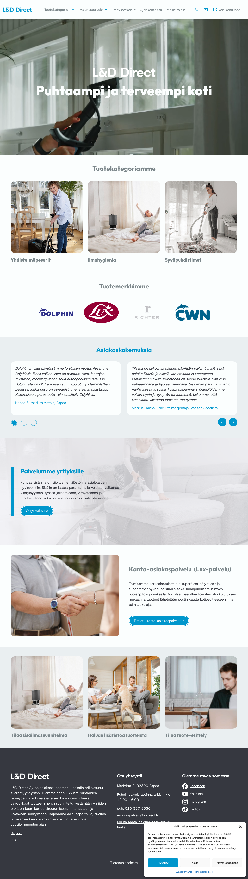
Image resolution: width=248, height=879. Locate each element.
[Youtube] (192, 794)
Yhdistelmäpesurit (31, 260)
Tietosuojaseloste (203, 871)
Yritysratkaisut (36, 510)
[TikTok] (191, 809)
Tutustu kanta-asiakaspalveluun (159, 620)
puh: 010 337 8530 (134, 808)
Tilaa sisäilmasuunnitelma (39, 735)
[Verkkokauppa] (226, 9)
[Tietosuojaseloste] (124, 862)
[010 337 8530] (196, 9)
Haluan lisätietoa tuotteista (117, 735)
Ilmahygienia (102, 260)
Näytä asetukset (227, 863)
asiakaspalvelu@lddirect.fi (137, 815)
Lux (13, 840)
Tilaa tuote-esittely (186, 735)
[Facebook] (193, 786)
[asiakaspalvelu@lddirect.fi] (205, 9)
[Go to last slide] (222, 422)
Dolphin (16, 833)
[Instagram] (194, 802)
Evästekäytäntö (184, 871)
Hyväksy (163, 863)
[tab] (14, 423)
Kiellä (195, 863)
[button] (240, 827)
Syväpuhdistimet (183, 260)
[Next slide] (233, 422)
